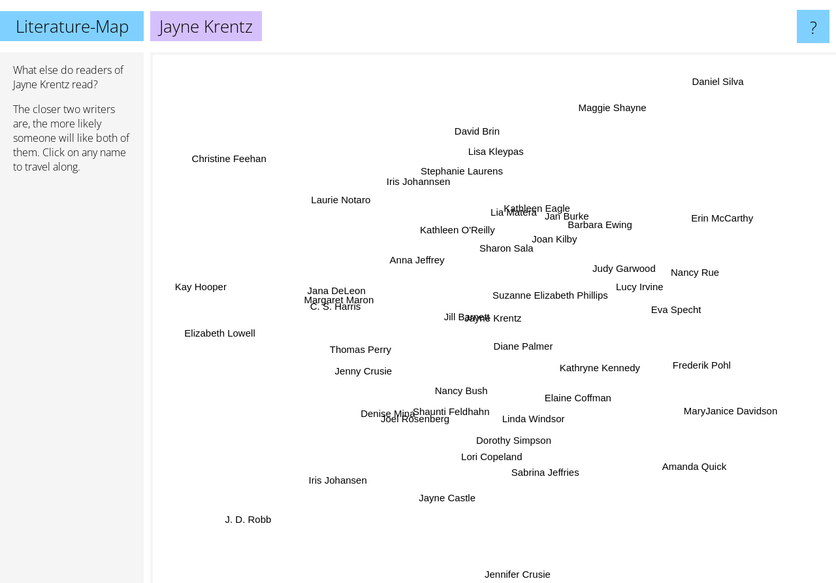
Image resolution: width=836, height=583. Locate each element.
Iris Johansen (352, 480)
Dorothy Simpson (509, 438)
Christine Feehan (214, 139)
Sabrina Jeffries (539, 459)
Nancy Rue (690, 269)
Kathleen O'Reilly (456, 222)
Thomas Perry (362, 348)
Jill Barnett (462, 308)
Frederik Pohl (678, 362)
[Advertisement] (72, 384)
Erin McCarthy (706, 222)
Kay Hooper (196, 282)
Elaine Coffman (572, 393)
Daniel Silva (702, 99)
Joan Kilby (554, 238)
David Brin (475, 151)
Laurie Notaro (352, 209)
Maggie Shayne (622, 104)
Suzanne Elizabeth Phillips (562, 295)
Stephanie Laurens (465, 186)
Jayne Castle (466, 488)
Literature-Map (72, 26)
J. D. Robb (246, 529)
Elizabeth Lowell (221, 324)
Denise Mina (401, 401)
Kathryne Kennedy (595, 367)
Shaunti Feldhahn (450, 412)
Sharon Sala (506, 241)
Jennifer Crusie (520, 574)
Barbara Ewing (594, 227)
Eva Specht (671, 312)
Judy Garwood (638, 269)
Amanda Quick (707, 455)
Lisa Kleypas (498, 164)
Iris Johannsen (419, 164)
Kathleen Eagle (539, 199)
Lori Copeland (484, 474)
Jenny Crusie (360, 374)
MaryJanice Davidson (707, 406)
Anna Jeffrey (410, 258)
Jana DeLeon (351, 293)
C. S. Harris (356, 309)
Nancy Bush (458, 393)
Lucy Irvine (632, 289)
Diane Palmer (532, 360)
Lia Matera (510, 216)
